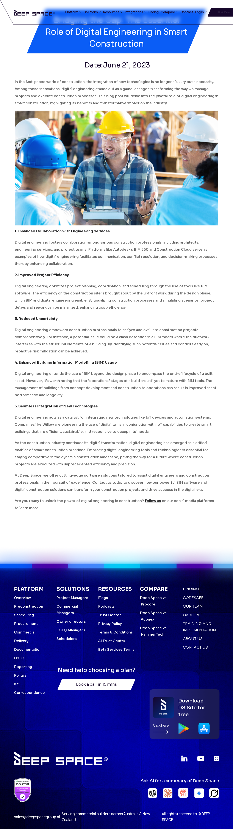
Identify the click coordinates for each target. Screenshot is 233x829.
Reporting (23, 667)
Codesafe (193, 598)
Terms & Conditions (115, 632)
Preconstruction (28, 606)
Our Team (193, 606)
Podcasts (106, 606)
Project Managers (72, 598)
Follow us (153, 504)
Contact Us (195, 647)
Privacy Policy (110, 623)
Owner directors (71, 621)
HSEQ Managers (70, 630)
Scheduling (24, 615)
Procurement (26, 623)
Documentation (28, 649)
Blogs (103, 598)
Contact (186, 12)
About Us (193, 639)
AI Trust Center (111, 641)
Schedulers (66, 639)
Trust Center (109, 615)
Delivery (21, 641)
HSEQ (19, 658)
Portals (20, 675)
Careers (191, 615)
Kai (16, 684)
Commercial (24, 632)
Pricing (154, 12)
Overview (22, 598)
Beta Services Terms (116, 649)
